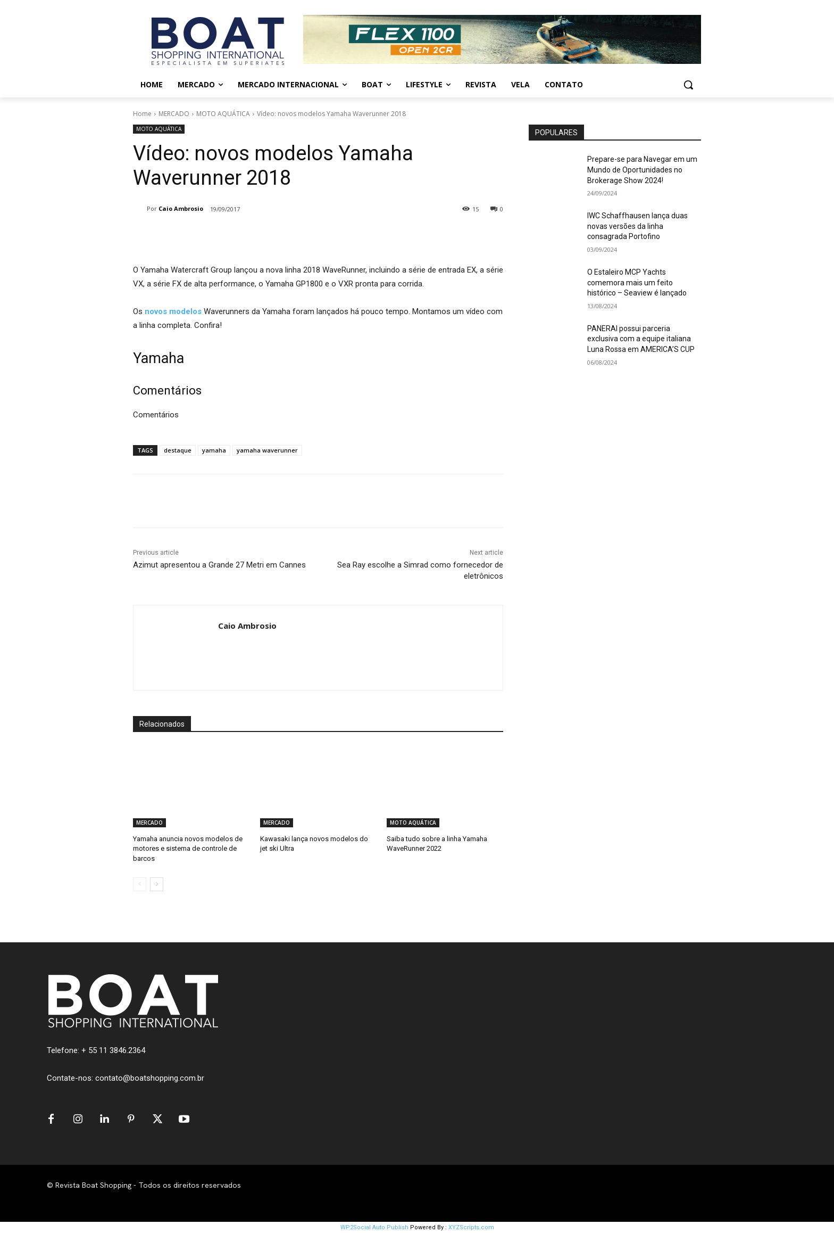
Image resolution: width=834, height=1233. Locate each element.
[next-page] (156, 884)
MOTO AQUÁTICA (223, 113)
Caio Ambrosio (181, 208)
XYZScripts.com (471, 1227)
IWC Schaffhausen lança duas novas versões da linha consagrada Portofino (637, 226)
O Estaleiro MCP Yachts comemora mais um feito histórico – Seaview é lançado (637, 282)
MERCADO (174, 113)
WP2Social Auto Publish (374, 1227)
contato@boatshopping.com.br (149, 1078)
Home (142, 113)
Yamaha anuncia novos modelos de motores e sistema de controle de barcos (188, 848)
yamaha (214, 450)
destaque (177, 450)
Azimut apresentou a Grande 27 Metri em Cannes (219, 565)
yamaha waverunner (267, 450)
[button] (688, 84)
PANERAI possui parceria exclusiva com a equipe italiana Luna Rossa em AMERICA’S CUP (641, 339)
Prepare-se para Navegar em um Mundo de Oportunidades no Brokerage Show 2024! (642, 169)
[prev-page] (139, 884)
